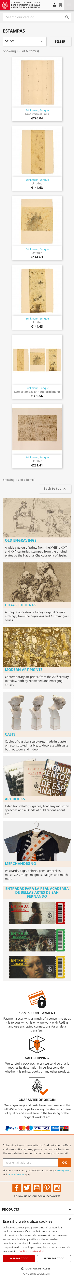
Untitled (37, 183)
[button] (37, 1268)
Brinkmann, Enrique (37, 110)
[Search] (37, 17)
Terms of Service (15, 1174)
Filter (60, 41)
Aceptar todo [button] (18, 1258)
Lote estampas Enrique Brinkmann (37, 391)
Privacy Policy (64, 1170)
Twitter (27, 1188)
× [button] (69, 1219)
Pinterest (47, 1188)
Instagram (57, 1188)
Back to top (55, 488)
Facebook (16, 1188)
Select (24, 41)
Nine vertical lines (37, 114)
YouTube (37, 1188)
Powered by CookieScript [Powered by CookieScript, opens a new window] (37, 1273)
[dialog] (37, 1246)
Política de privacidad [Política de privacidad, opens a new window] (31, 1251)
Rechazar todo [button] (53, 1258)
